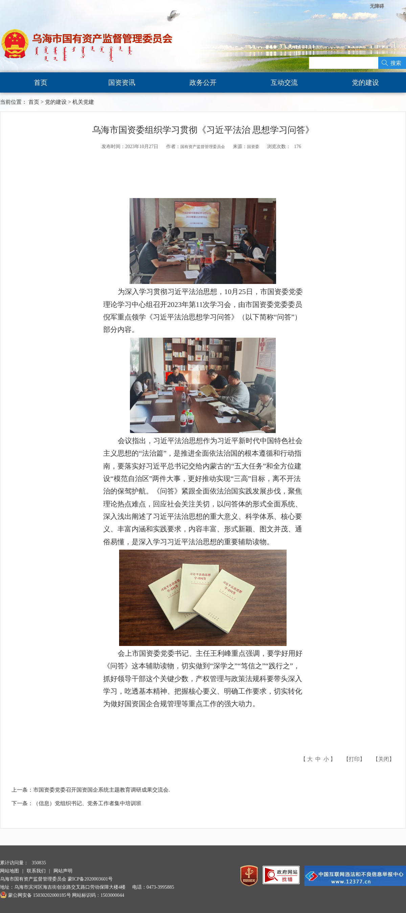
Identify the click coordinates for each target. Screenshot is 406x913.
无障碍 (377, 6)
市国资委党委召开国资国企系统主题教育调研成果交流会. (101, 790)
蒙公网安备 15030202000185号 (35, 895)
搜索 (395, 63)
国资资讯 (121, 82)
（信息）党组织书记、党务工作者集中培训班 (87, 803)
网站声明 (62, 870)
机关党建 (83, 102)
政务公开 (203, 82)
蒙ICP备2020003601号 (90, 879)
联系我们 (36, 870)
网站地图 (9, 870)
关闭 (383, 759)
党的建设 (365, 82)
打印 (354, 759)
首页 (40, 82)
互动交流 (284, 82)
